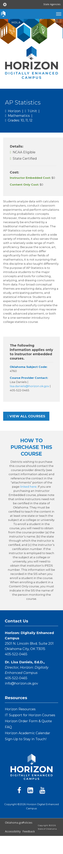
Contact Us (16, 621)
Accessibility (12, 831)
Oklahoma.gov (12, 822)
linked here (28, 486)
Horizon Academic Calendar (27, 733)
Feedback (29, 831)
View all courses (26, 416)
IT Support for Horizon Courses (30, 715)
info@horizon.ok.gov (21, 683)
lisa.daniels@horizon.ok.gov (30, 386)
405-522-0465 (16, 654)
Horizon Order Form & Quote (28, 721)
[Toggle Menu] (58, 13)
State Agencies (52, 4)
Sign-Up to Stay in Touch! (26, 739)
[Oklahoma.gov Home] (4, 4)
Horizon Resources (20, 709)
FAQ (8, 727)
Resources (16, 697)
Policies (27, 822)
